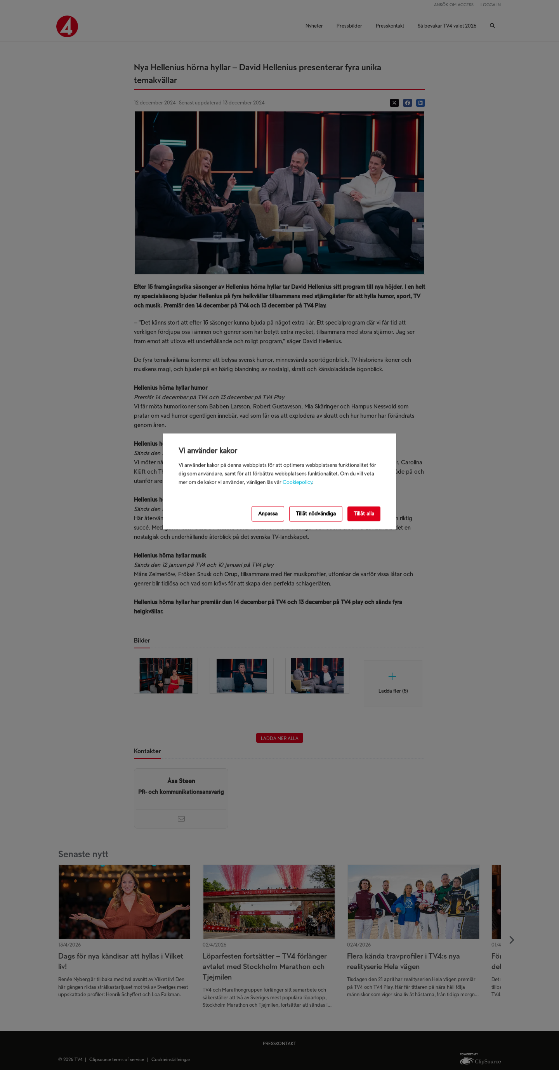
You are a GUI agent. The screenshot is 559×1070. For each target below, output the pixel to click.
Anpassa (268, 513)
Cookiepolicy (297, 482)
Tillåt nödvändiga (316, 513)
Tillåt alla (364, 513)
